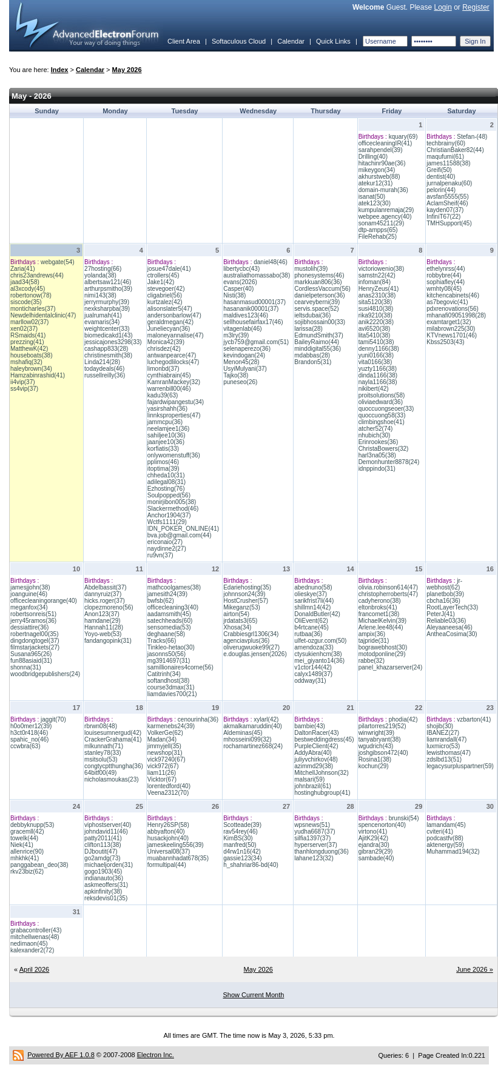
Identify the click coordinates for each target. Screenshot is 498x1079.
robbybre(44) (443, 275)
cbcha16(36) (443, 600)
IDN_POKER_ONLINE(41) (183, 528)
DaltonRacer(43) (316, 732)
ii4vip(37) (22, 382)
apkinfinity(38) (103, 891)
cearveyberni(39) (317, 302)
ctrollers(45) (163, 275)
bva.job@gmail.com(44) (179, 535)
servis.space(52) (316, 308)
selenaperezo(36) (247, 348)
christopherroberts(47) (388, 594)
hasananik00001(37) (250, 308)
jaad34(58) (24, 282)
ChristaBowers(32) (383, 448)
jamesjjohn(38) (30, 587)
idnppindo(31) (376, 468)
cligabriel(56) (164, 295)
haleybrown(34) (31, 368)
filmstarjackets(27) (34, 647)
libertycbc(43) (241, 268)
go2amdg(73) (102, 858)
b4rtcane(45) (311, 627)
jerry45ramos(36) (33, 620)
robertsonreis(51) (33, 614)
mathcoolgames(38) (174, 587)
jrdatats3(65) (240, 620)
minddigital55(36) (317, 348)
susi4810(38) (376, 308)
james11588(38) (448, 163)
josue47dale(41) (169, 268)
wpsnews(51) (312, 825)
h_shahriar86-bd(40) (250, 865)
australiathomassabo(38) (256, 275)
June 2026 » (474, 969)
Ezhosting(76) (166, 488)
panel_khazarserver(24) (390, 667)
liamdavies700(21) (172, 694)
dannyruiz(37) (102, 594)
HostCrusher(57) (245, 600)
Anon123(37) (101, 614)
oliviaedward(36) (380, 402)
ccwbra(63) (25, 746)
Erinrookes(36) (378, 442)
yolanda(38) (100, 275)
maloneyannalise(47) (175, 335)
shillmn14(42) (312, 607)
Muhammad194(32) (452, 851)
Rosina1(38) (374, 759)
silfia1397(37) (312, 838)
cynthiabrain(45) (169, 375)
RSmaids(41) (27, 335)
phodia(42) (403, 719)
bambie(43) (309, 726)
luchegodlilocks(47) (173, 362)
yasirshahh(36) (167, 408)
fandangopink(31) (108, 640)
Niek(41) (21, 845)
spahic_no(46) (29, 739)
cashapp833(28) (106, 348)
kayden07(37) (444, 210)
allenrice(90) (27, 851)
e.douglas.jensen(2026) (255, 654)
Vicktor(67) (162, 779)
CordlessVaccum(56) (322, 288)
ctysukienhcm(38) (318, 654)
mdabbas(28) (312, 355)
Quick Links (333, 41)
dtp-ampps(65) (378, 230)
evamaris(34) (101, 322)
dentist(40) (440, 176)
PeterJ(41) (440, 614)
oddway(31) (310, 680)
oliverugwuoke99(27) (251, 647)
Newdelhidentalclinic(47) (43, 315)
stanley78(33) (102, 752)
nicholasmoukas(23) (111, 779)
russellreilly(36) (104, 375)
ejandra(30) (373, 845)
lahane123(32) (314, 858)
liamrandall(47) (446, 739)
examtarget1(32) (448, 322)
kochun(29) (373, 766)
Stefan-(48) (472, 136)
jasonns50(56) (166, 654)
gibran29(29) (375, 851)
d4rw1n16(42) (242, 851)
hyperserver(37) (315, 845)
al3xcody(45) (27, 288)
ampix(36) (371, 634)
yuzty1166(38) (377, 368)
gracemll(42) (27, 831)
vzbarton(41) (474, 719)
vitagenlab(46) (242, 328)
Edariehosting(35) (247, 587)
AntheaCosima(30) (451, 634)
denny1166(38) (378, 348)
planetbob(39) (445, 594)
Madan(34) (162, 739)
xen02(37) (24, 328)
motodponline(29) (382, 654)
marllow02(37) (29, 322)
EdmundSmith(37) (318, 335)
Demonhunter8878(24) (389, 462)
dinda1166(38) (378, 375)
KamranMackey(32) (173, 382)
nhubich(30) (374, 435)
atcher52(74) (375, 428)
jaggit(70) (53, 719)
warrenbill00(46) (169, 388)
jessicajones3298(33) (113, 342)
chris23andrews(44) (37, 275)
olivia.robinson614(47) (388, 587)
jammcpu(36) (165, 422)
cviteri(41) (439, 831)
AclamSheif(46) (447, 203)
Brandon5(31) (312, 362)
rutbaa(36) (308, 634)
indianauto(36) (103, 878)
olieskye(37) (310, 594)
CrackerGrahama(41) (112, 739)
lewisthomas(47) (448, 752)
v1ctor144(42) (313, 667)
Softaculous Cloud (239, 41)
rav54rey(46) (240, 831)
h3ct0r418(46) (29, 732)
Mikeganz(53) (241, 607)
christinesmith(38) (108, 355)
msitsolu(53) (100, 759)
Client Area (183, 41)
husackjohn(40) (168, 838)
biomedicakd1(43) (108, 335)
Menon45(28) (241, 362)
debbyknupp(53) (32, 825)
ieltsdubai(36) (312, 315)
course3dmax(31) (171, 687)
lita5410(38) (374, 335)
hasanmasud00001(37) (254, 302)
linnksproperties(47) (174, 415)
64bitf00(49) (100, 772)
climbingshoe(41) (381, 422)
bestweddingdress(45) (324, 739)
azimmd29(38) (313, 766)
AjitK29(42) (373, 838)
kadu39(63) (162, 395)
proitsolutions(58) (381, 395)
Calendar (291, 41)
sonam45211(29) (381, 223)
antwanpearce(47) (172, 355)
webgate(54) (58, 262)
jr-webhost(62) (444, 584)
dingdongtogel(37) (34, 640)
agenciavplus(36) (246, 640)
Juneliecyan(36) (168, 328)
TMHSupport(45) (448, 223)
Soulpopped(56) (168, 495)
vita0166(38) (375, 362)
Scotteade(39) (242, 825)
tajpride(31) (373, 640)
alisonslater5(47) (169, 308)
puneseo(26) (240, 382)
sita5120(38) (375, 302)
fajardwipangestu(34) (175, 402)
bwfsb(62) (160, 600)
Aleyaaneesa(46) (449, 627)
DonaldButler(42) (317, 614)
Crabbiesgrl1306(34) (250, 634)
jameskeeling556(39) (175, 845)
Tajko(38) (235, 375)
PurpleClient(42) (316, 746)
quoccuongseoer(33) (386, 408)
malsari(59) (309, 779)
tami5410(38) (376, 342)
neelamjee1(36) (168, 428)
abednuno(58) (313, 587)
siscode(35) (26, 302)
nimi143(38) (100, 295)
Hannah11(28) (103, 627)
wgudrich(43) (376, 746)
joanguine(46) (28, 594)
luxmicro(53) (443, 746)
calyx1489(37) (313, 674)
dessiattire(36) (29, 627)
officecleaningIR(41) (385, 143)
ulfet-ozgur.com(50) (320, 640)
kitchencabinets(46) (452, 295)
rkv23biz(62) (27, 871)
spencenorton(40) (382, 825)
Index (60, 69)
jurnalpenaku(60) (449, 183)
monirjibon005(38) (172, 502)
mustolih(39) (311, 268)
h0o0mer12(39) (31, 726)
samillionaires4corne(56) (180, 667)
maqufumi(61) (445, 156)
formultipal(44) (166, 865)
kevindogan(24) (244, 355)
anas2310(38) (377, 295)
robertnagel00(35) (34, 634)
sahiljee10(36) (166, 435)
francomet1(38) (379, 614)
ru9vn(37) (160, 555)
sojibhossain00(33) (319, 322)
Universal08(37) (168, 851)
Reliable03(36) (446, 620)
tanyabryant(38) (379, 739)
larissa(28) (308, 328)
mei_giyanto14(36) (319, 660)
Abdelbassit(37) (105, 587)
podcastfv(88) (444, 838)
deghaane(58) (166, 634)
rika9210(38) (375, 315)
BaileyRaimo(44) (316, 342)
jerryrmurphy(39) (106, 302)
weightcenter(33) (106, 328)
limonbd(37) (163, 368)
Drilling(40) (373, 156)
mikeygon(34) (376, 170)
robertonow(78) (31, 295)
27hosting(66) (102, 268)
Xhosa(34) (237, 627)
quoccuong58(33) (382, 415)
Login (442, 7)
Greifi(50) (439, 170)
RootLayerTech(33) (452, 607)
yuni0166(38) (376, 355)
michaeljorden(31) (108, 865)
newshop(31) (165, 752)
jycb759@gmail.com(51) (256, 342)
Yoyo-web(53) (102, 634)
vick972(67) (163, 766)
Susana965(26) (31, 654)
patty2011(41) (103, 838)
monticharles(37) (32, 308)
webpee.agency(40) (385, 216)
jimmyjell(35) (164, 746)
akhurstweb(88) (379, 176)
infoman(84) (374, 282)
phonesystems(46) (319, 275)
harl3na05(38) (377, 455)
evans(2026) (240, 282)
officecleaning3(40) (172, 607)
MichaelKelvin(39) (382, 620)
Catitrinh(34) (164, 674)
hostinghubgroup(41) (322, 792)
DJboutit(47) (100, 851)
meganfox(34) (29, 607)
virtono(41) (373, 831)
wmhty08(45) (444, 288)
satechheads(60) (170, 620)
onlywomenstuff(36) (173, 455)
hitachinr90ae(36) (382, 163)
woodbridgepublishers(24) (45, 674)
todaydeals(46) (104, 368)
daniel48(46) (271, 262)
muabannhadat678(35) (178, 858)
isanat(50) (371, 196)
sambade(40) (376, 858)
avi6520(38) (374, 328)
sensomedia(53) (169, 627)
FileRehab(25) (377, 236)
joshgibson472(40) (383, 752)
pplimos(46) (163, 462)
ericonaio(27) (165, 542)
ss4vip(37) (24, 388)
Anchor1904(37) (169, 515)
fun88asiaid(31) (31, 660)
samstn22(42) (376, 275)
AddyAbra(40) (313, 752)
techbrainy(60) (445, 143)
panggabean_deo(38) (39, 865)
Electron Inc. (155, 1054)
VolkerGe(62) (165, 732)
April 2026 (34, 969)
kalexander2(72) (32, 950)
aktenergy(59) (445, 845)
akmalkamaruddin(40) (252, 726)
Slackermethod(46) (172, 508)
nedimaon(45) (29, 943)
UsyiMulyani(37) (245, 368)
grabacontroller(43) (36, 930)
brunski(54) (404, 818)
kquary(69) (403, 136)
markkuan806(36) (318, 282)
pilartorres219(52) (382, 726)
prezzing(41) (27, 342)
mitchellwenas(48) (34, 937)
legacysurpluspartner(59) (460, 766)
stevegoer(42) (166, 288)
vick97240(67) (166, 759)
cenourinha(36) (198, 719)
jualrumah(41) (103, 315)
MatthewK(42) (29, 348)
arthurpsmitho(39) (108, 288)
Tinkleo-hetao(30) (171, 647)
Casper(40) (238, 288)
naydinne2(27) (166, 548)
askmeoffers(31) (106, 884)
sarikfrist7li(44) (314, 600)
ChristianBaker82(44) (455, 150)
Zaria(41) (22, 268)
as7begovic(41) (447, 302)
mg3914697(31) (168, 660)
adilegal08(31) (166, 482)
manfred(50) (239, 845)
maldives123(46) (245, 315)
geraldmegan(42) (170, 322)
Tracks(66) (161, 640)
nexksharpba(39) (107, 308)
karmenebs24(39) (171, 726)
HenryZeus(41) (378, 288)
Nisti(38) (234, 295)
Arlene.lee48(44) (380, 627)
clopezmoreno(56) (108, 607)
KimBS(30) (237, 838)
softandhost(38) (168, 680)
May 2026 (127, 69)
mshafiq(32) (26, 362)
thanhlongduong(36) (321, 851)
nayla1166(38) (377, 382)
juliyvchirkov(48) (316, 759)
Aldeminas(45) (242, 732)
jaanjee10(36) (165, 442)
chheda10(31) (166, 475)
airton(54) (236, 614)
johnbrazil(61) (312, 786)
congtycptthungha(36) (113, 766)
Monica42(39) (165, 342)
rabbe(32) (371, 660)
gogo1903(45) (103, 871)
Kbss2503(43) (445, 342)
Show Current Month (253, 994)
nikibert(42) (373, 388)
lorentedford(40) (168, 786)
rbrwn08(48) (100, 726)
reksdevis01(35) (105, 898)
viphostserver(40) (107, 825)
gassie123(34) (242, 858)
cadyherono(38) (379, 600)
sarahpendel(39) (380, 150)
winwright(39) (376, 732)
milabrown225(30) (450, 328)
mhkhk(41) (24, 858)
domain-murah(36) (383, 190)
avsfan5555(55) (447, 196)
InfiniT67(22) (443, 216)
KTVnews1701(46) (451, 335)
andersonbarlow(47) (174, 315)
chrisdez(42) (164, 348)
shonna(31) (25, 667)
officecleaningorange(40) (43, 600)
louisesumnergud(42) (112, 732)
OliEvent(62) (311, 620)
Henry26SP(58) (168, 825)
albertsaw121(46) (107, 282)
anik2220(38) (376, 322)
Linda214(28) (102, 362)
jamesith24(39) (167, 594)
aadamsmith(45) (169, 614)
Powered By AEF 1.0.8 (61, 1054)
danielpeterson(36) (319, 295)
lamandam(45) (445, 825)
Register (476, 7)
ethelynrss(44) (445, 268)
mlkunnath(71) (103, 746)
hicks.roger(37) (104, 600)
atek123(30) (374, 203)
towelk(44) (24, 838)
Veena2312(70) (168, 792)
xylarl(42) (266, 719)
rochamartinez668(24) (253, 746)
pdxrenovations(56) (452, 308)
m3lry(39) (236, 335)
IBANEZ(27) (442, 732)
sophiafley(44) (445, 282)
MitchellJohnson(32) (321, 772)
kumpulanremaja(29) (386, 210)
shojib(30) (439, 726)
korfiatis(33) (163, 448)
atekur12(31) (375, 183)
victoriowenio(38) (381, 268)
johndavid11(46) (106, 831)
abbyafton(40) (166, 831)
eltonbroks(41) (377, 607)
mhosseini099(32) (247, 739)
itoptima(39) (163, 468)
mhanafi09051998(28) (456, 315)
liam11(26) (161, 772)
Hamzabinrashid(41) (37, 375)
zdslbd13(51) (444, 759)
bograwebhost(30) (383, 647)
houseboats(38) (31, 355)
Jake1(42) (160, 282)
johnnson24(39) (244, 594)
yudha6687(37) (314, 831)
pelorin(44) (441, 190)
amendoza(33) (313, 647)
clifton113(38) (102, 845)
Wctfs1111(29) (167, 522)
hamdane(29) (102, 620)
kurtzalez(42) (165, 302)
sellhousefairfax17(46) (253, 322)
